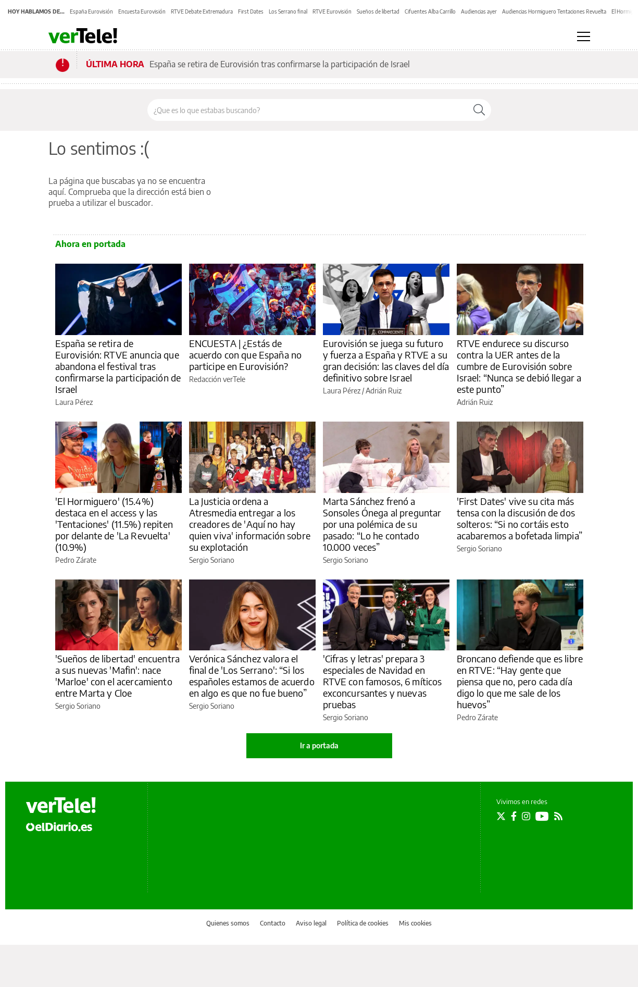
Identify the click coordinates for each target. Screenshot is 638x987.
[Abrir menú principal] (583, 36)
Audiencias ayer (479, 11)
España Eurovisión (91, 11)
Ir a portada (319, 745)
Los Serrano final (288, 11)
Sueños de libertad (378, 11)
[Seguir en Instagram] (526, 816)
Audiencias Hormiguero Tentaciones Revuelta (554, 11)
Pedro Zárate (75, 560)
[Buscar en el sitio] (307, 110)
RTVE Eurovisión (332, 11)
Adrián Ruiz (384, 390)
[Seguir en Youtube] (542, 816)
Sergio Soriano (211, 560)
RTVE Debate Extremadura (202, 11)
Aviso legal (311, 923)
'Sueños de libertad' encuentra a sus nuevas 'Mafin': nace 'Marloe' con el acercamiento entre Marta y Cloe (117, 675)
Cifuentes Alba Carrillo (430, 11)
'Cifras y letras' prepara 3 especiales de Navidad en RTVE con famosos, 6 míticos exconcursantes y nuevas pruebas (382, 681)
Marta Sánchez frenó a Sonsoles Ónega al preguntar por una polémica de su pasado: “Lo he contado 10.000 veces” (382, 524)
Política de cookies (363, 923)
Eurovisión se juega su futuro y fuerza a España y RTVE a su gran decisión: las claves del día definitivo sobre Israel (386, 360)
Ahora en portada (90, 244)
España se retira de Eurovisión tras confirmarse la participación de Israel (279, 64)
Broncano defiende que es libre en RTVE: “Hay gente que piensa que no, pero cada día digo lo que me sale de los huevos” (520, 681)
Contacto (272, 923)
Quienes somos (227, 923)
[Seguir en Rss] (558, 816)
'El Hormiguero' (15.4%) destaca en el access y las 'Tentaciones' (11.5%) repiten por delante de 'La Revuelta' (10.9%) (114, 524)
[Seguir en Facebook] (514, 816)
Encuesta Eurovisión (142, 11)
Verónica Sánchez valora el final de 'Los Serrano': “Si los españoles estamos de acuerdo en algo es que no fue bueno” (252, 675)
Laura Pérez (74, 402)
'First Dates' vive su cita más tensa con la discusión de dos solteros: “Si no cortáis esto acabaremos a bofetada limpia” (519, 518)
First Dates (251, 11)
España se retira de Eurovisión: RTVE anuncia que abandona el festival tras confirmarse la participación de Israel (118, 366)
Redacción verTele (217, 379)
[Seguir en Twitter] (501, 816)
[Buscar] (479, 110)
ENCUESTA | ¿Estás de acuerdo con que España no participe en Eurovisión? (245, 354)
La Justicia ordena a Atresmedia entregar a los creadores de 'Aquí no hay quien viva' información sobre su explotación (249, 524)
